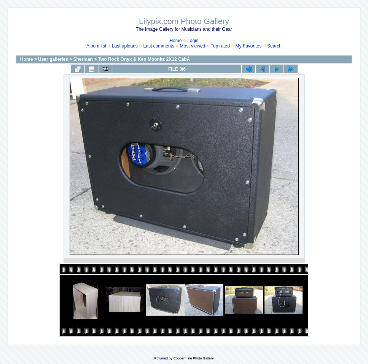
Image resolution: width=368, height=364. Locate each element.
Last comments (158, 46)
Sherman (82, 59)
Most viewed (193, 46)
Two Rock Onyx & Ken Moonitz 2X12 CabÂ (144, 59)
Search (274, 46)
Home (175, 40)
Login (192, 40)
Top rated (220, 46)
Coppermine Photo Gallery (193, 358)
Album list (96, 46)
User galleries (53, 59)
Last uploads (125, 46)
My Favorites (249, 46)
